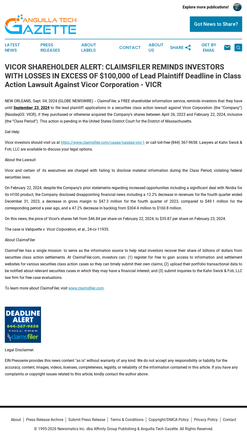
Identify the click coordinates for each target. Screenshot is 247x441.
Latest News (12, 47)
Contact (130, 47)
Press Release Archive (44, 419)
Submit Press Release (86, 419)
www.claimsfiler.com (86, 288)
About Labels (88, 47)
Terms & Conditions (127, 419)
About (16, 419)
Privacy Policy (206, 419)
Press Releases (50, 47)
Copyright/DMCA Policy (169, 419)
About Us (156, 47)
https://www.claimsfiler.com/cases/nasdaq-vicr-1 (103, 142)
